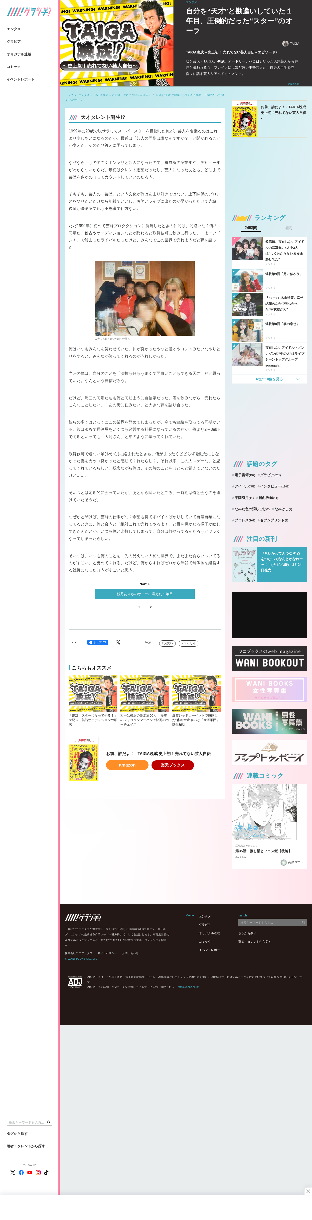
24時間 (251, 228)
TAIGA (290, 43)
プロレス (245, 520)
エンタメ (14, 29)
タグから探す (17, 1134)
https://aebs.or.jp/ (188, 986)
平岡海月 (244, 498)
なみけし (283, 509)
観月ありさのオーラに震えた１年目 (145, 594)
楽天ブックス (173, 765)
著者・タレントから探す (26, 1146)
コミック (14, 67)
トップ (69, 94)
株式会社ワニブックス (78, 953)
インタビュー (274, 486)
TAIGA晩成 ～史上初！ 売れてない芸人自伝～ (122, 94)
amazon (127, 765)
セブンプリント (274, 520)
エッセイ (190, 643)
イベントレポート (21, 79)
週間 (288, 228)
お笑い (168, 643)
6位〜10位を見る (269, 379)
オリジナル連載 (19, 54)
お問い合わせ (130, 953)
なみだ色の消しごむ (252, 509)
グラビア (14, 41)
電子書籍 (245, 475)
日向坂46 (268, 498)
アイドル (245, 486)
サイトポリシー (107, 953)
